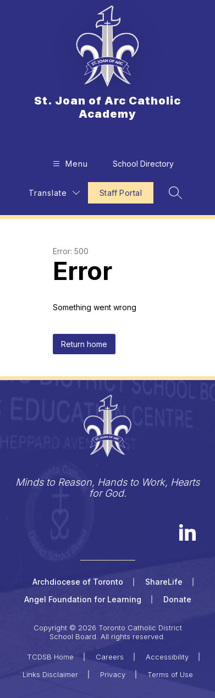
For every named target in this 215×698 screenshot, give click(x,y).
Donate (177, 599)
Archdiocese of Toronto (77, 581)
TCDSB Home (50, 656)
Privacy (112, 674)
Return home (84, 344)
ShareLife (164, 581)
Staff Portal (121, 192)
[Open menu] (69, 164)
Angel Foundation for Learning (82, 599)
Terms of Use (170, 674)
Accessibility (167, 656)
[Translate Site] (54, 193)
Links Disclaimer (50, 674)
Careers (110, 656)
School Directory (143, 163)
